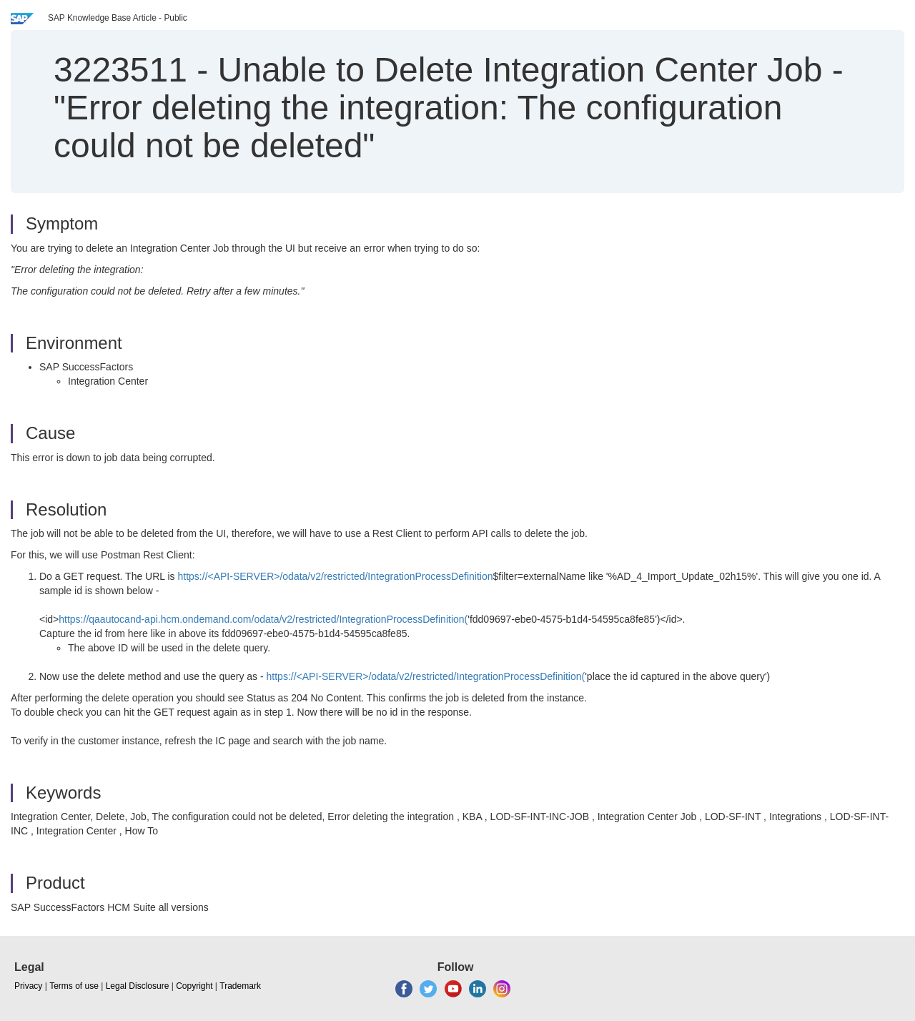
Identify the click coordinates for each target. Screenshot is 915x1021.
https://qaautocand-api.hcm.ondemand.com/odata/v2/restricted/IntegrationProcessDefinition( (263, 619)
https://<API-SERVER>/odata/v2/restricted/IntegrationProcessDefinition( (426, 676)
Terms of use (74, 986)
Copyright (194, 986)
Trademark (240, 986)
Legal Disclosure (137, 986)
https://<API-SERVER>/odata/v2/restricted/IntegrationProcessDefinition (335, 576)
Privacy (28, 986)
